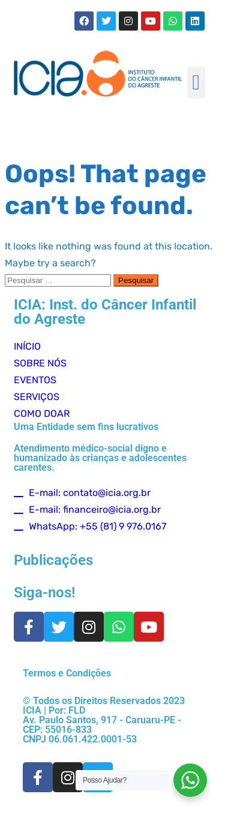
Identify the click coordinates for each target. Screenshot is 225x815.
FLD (76, 710)
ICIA (32, 710)
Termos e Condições (67, 673)
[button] (196, 82)
